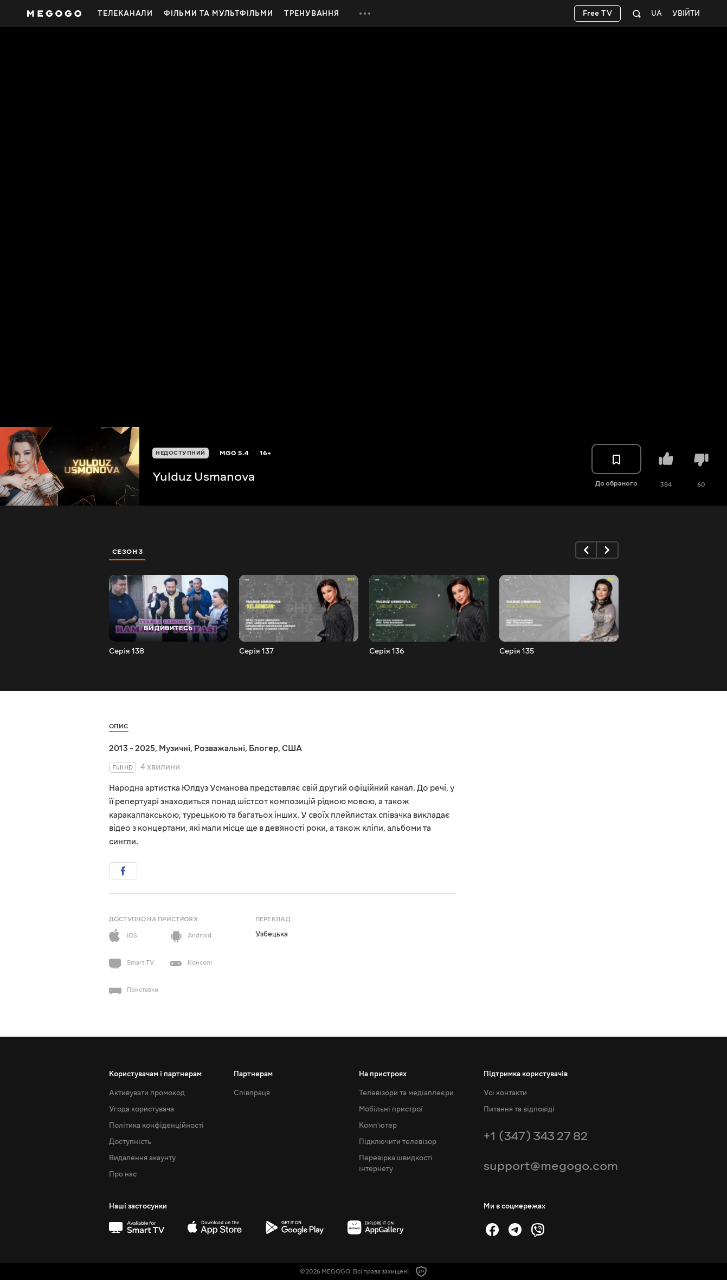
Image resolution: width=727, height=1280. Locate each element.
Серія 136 (386, 651)
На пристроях (383, 1074)
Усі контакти (505, 1093)
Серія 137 (256, 651)
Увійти (686, 13)
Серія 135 (516, 651)
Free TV (598, 13)
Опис (118, 726)
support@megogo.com (551, 1166)
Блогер (263, 748)
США (292, 748)
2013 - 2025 (132, 748)
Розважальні (219, 748)
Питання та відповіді (519, 1109)
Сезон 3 (127, 551)
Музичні (174, 748)
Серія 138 (126, 651)
